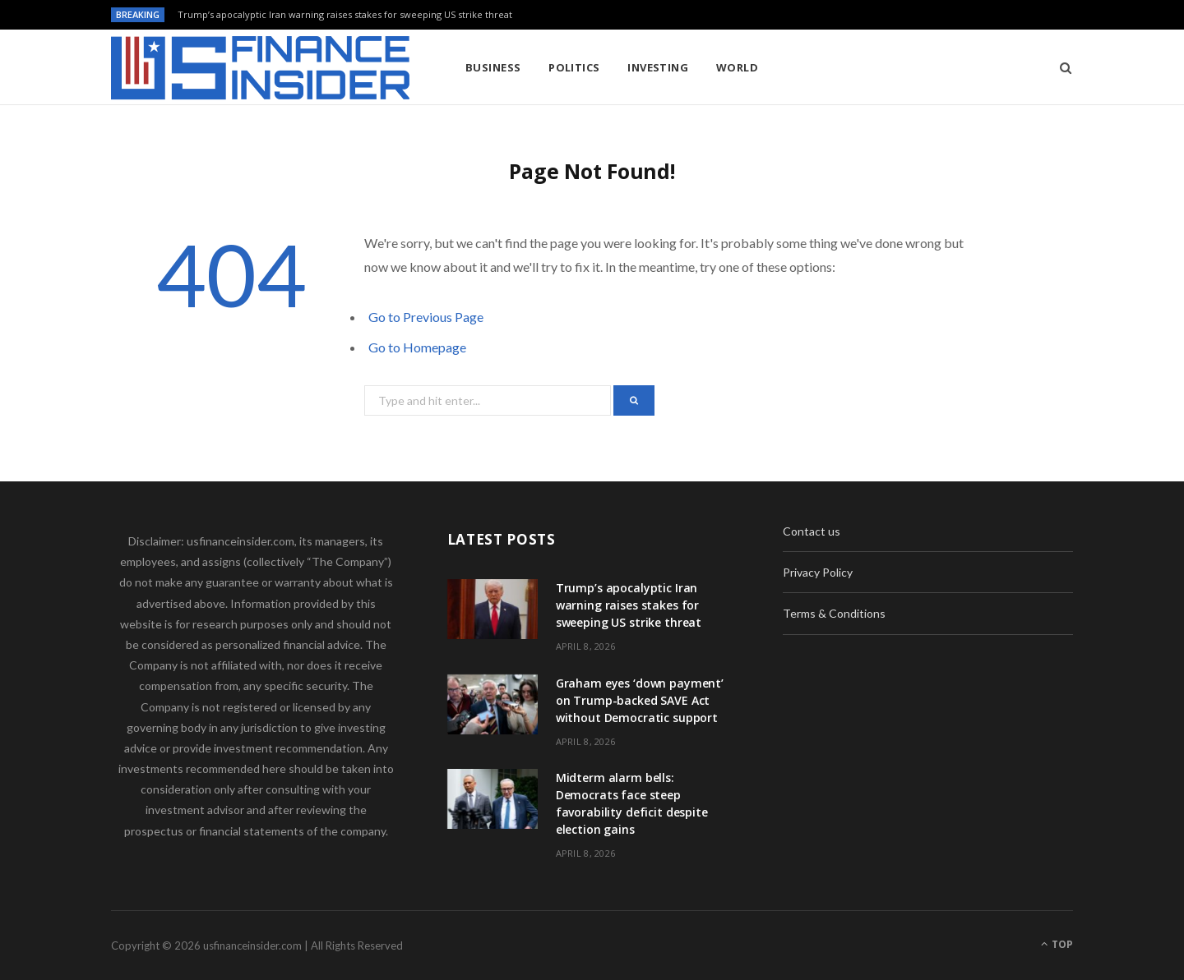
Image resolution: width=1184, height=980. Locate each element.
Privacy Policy (818, 572)
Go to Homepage (417, 347)
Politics (574, 67)
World (737, 67)
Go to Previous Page (425, 316)
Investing (657, 67)
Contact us (811, 531)
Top (1057, 944)
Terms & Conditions (834, 613)
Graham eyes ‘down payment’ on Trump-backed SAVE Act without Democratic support (640, 700)
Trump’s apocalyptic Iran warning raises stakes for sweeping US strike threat (345, 15)
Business (493, 67)
